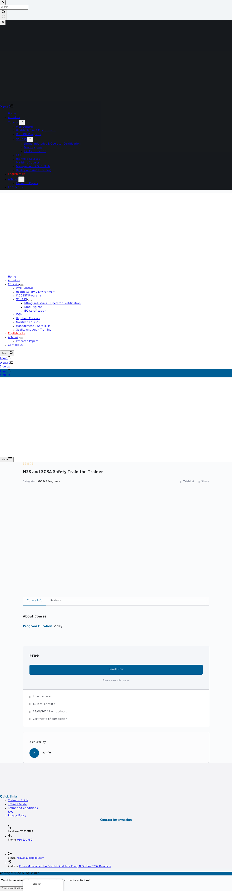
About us (14, 281)
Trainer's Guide (18, 800)
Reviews (55, 601)
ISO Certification (35, 311)
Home (12, 277)
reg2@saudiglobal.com (30, 858)
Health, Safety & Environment (36, 292)
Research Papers (27, 341)
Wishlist (187, 481)
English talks (16, 334)
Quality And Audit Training (34, 330)
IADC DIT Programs (28, 296)
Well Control (24, 288)
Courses (14, 284)
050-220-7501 (25, 840)
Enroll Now (116, 669)
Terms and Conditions (23, 808)
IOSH (19, 315)
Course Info (34, 601)
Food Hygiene (33, 307)
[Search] (7, 353)
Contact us (15, 345)
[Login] (5, 358)
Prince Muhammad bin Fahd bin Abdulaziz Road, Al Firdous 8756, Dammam (65, 866)
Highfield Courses (28, 318)
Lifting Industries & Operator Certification (52, 303)
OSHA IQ (22, 299)
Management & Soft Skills (33, 326)
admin (46, 753)
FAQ (10, 812)
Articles (14, 337)
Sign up (5, 367)
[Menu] (7, 459)
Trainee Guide (17, 804)
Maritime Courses (28, 322)
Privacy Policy (17, 816)
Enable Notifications (13, 888)
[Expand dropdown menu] (21, 285)
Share (204, 481)
